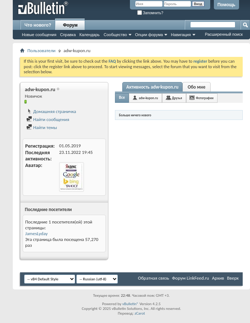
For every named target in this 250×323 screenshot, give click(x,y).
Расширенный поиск (224, 34)
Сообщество (115, 34)
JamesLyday (36, 233)
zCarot (140, 313)
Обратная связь (153, 278)
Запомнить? (150, 13)
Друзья (177, 98)
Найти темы (41, 127)
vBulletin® (130, 303)
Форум (70, 25)
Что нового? (37, 25)
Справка (68, 34)
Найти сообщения (47, 119)
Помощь (226, 4)
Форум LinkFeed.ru (190, 278)
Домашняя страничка (51, 111)
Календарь (90, 34)
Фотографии (205, 98)
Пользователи (41, 50)
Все (122, 97)
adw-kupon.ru (148, 98)
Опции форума (149, 34)
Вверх (233, 278)
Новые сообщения (39, 34)
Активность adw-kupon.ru (152, 87)
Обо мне (196, 87)
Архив (218, 278)
